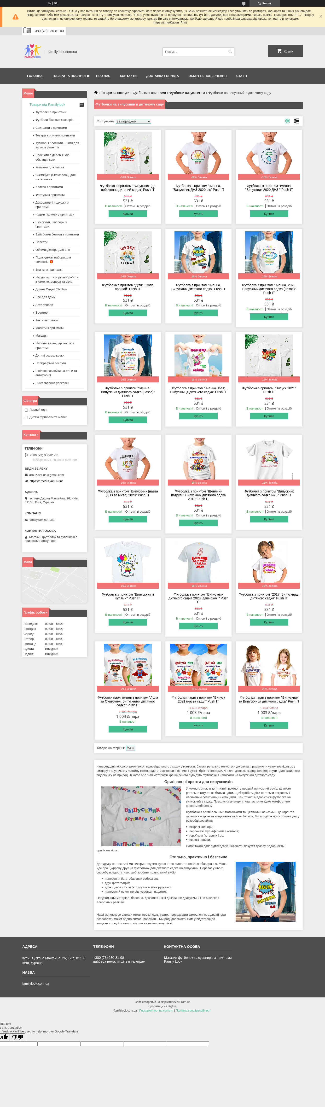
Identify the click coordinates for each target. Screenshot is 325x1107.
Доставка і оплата (162, 76)
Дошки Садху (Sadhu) (51, 289)
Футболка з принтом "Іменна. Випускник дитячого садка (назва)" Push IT (128, 392)
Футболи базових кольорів (54, 120)
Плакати (41, 242)
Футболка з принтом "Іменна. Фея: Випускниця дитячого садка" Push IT (198, 390)
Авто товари (44, 305)
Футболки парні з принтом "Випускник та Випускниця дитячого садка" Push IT (269, 699)
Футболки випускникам (187, 93)
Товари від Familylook (47, 104)
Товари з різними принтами (55, 135)
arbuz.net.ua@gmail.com (46, 475)
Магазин (41, 335)
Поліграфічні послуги (50, 363)
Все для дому (45, 297)
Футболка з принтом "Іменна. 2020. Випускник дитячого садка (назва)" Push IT (269, 289)
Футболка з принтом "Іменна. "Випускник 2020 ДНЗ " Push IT (269, 188)
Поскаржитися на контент (156, 1010)
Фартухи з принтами (50, 195)
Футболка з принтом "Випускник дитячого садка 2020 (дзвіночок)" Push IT (198, 598)
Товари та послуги (69, 76)
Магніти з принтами (49, 328)
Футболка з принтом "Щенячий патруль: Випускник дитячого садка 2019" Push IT (198, 495)
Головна (34, 76)
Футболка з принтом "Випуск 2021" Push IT (269, 390)
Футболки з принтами (149, 93)
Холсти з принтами (49, 187)
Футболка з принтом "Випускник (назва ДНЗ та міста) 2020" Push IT (128, 493)
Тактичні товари (46, 320)
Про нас (103, 76)
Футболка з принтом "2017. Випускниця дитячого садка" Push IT (268, 596)
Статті (241, 76)
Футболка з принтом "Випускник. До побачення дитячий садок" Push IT (128, 188)
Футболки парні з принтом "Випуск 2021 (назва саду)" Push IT (198, 699)
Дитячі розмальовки (49, 355)
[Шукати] (230, 51)
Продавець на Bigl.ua (162, 1006)
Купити (128, 214)
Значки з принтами (49, 269)
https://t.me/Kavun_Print (46, 481)
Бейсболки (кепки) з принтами (57, 234)
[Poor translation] (17, 1037)
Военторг (42, 312)
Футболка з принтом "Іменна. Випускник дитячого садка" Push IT (198, 287)
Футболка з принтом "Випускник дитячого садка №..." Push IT (269, 493)
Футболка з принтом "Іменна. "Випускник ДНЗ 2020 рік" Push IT (198, 188)
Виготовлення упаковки (52, 383)
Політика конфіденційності (193, 1010)
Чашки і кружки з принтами (54, 214)
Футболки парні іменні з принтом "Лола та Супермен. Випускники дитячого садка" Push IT (128, 701)
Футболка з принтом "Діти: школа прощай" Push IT (128, 287)
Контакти (128, 76)
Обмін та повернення (207, 76)
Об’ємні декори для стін (52, 250)
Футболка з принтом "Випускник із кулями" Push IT (128, 596)
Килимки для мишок (49, 167)
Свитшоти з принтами (51, 127)
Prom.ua (185, 1002)
